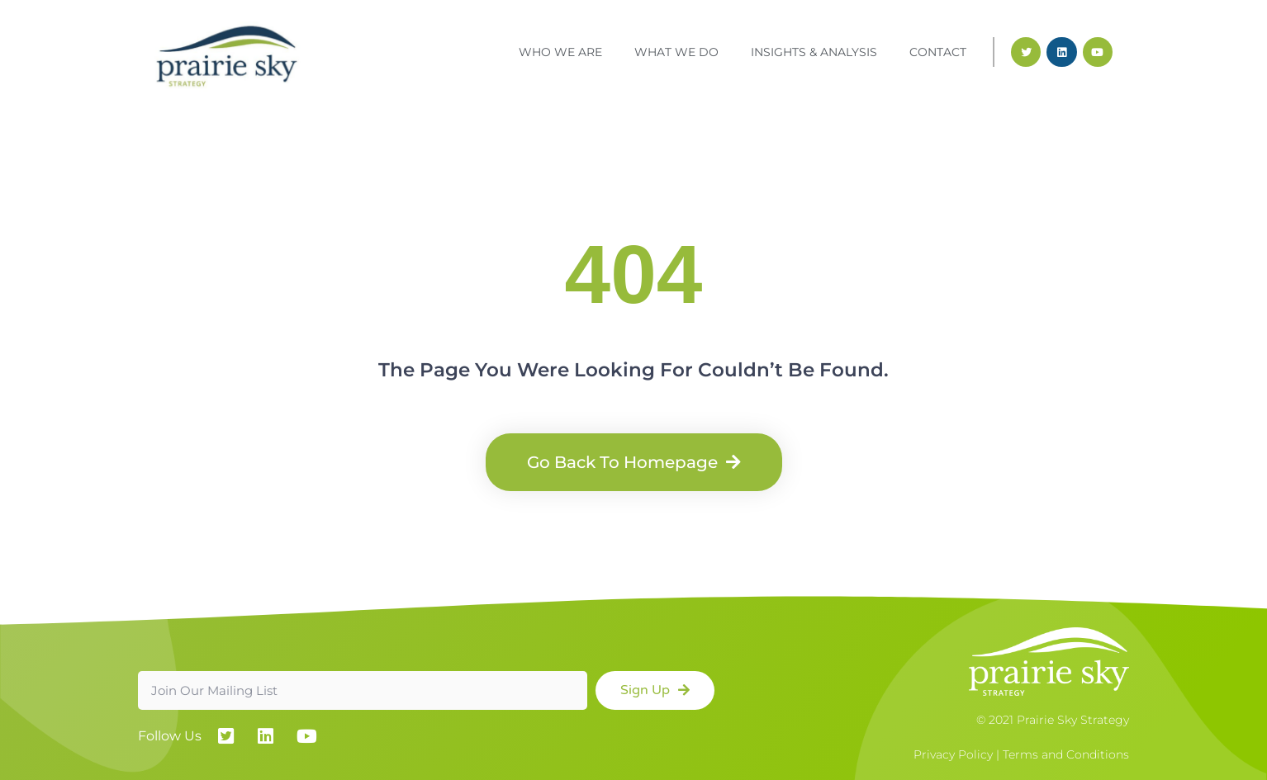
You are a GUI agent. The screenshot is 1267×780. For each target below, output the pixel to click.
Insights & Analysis (814, 52)
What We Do (676, 52)
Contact (937, 52)
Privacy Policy (953, 754)
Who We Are (560, 52)
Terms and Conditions (1066, 754)
